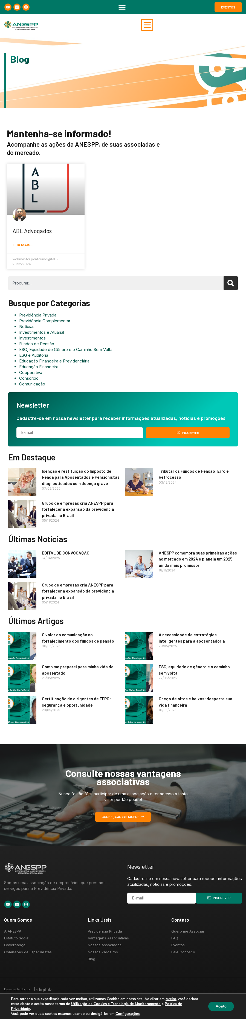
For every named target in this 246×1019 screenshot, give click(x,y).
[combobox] (116, 284)
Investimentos (32, 338)
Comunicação (32, 384)
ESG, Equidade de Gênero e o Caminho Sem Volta (65, 350)
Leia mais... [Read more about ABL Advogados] (23, 246)
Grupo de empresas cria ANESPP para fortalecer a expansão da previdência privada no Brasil (78, 510)
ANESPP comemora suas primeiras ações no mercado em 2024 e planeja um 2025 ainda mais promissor (198, 559)
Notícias (26, 327)
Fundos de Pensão (36, 344)
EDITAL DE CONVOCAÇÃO (65, 553)
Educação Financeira (38, 367)
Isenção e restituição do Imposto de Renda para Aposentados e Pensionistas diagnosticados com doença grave (81, 478)
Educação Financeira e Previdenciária (54, 361)
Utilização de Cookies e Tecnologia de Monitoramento (127, 1003)
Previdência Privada (37, 315)
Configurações (127, 1013)
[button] (122, 7)
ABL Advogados (32, 231)
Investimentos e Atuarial (41, 333)
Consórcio (29, 379)
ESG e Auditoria (33, 356)
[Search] (231, 284)
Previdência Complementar (44, 321)
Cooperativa (30, 373)
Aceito (220, 1006)
